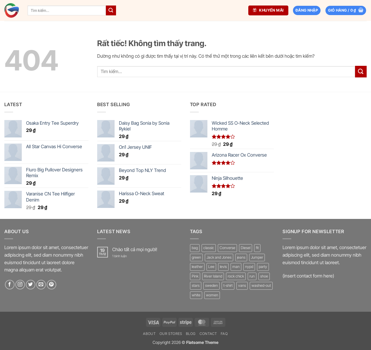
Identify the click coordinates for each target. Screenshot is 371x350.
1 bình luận (123, 256)
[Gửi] (111, 10)
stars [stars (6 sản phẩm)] (196, 285)
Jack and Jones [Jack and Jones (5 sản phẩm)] (219, 257)
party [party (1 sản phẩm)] (263, 266)
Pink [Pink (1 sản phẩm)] (195, 276)
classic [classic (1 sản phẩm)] (208, 248)
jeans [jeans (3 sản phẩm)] (241, 257)
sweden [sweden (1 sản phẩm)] (211, 285)
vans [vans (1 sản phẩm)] (242, 285)
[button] (345, 10)
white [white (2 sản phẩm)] (196, 295)
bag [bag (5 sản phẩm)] (195, 248)
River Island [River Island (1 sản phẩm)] (213, 276)
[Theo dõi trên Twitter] (30, 284)
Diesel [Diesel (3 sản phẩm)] (245, 248)
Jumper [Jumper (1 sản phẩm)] (257, 257)
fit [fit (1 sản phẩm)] (257, 248)
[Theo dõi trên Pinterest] (51, 284)
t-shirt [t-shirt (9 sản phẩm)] (228, 285)
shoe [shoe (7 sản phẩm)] (264, 276)
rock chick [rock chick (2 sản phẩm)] (236, 276)
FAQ (224, 333)
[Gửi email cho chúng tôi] (41, 284)
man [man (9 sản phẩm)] (236, 266)
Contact (208, 333)
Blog (191, 333)
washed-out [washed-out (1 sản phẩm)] (261, 285)
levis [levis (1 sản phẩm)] (223, 266)
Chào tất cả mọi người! (134, 249)
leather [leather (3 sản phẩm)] (197, 266)
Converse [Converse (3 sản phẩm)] (227, 248)
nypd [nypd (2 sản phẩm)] (249, 266)
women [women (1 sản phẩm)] (212, 295)
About (149, 333)
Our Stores (171, 333)
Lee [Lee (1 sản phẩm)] (211, 266)
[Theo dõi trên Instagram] (20, 284)
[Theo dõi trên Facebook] (10, 284)
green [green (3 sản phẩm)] (196, 257)
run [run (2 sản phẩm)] (252, 276)
